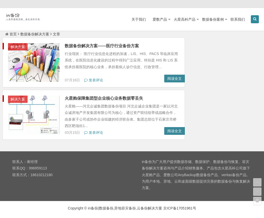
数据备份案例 (213, 19)
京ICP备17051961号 (179, 208)
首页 (11, 34)
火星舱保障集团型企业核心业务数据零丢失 (104, 98)
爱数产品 (160, 19)
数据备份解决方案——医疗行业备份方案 (102, 46)
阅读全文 (174, 78)
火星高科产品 (184, 19)
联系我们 (237, 19)
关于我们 (138, 19)
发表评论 (93, 80)
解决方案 (18, 47)
